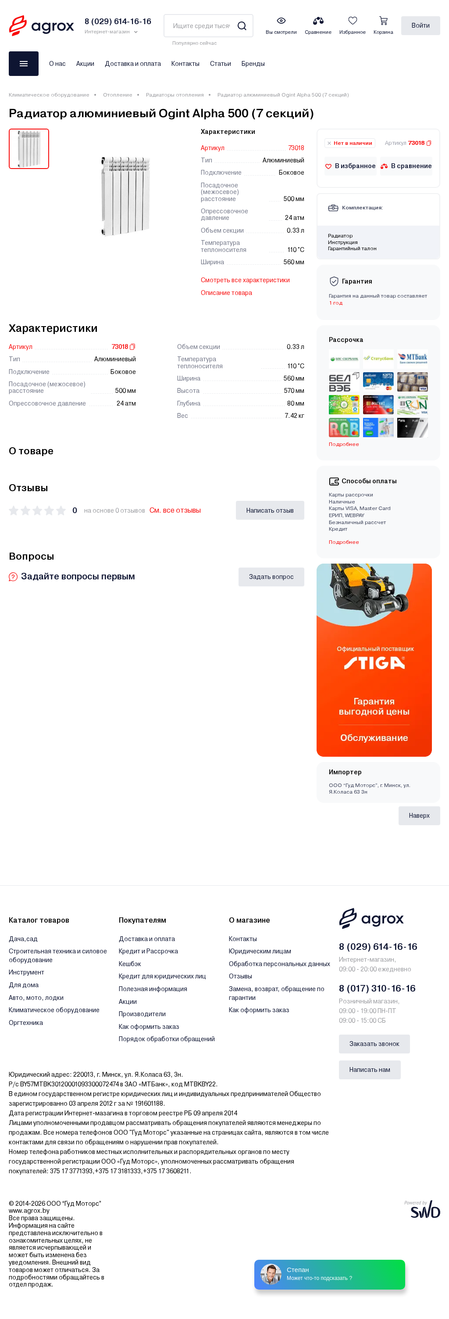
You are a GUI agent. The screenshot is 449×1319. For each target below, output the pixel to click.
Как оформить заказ (149, 1026)
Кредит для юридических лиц (162, 976)
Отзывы (240, 976)
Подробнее (344, 444)
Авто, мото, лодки (36, 997)
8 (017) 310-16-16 (377, 988)
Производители (142, 1013)
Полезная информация (153, 988)
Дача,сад (23, 938)
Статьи (220, 63)
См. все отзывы (175, 510)
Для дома (24, 984)
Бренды (253, 63)
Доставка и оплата (133, 63)
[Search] (241, 25)
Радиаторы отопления (175, 95)
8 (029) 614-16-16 (378, 947)
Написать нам (369, 1069)
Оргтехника (26, 1022)
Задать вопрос (271, 576)
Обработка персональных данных (279, 963)
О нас (57, 63)
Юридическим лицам (260, 951)
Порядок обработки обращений (167, 1038)
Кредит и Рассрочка (148, 951)
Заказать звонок (374, 1043)
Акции (85, 63)
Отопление (117, 95)
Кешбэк (130, 963)
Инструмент (26, 972)
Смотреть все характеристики (245, 280)
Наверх (419, 815)
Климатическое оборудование (49, 95)
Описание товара (226, 292)
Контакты (185, 63)
